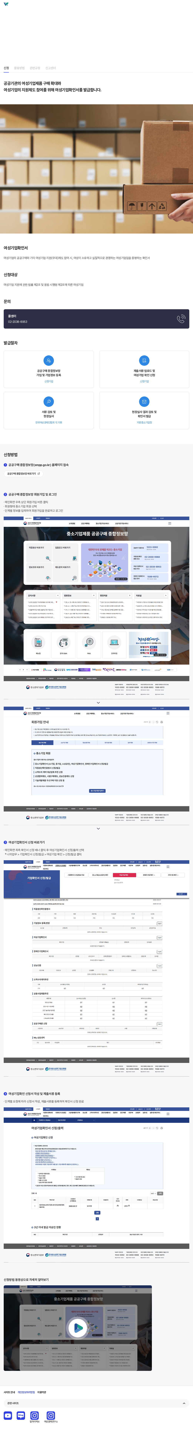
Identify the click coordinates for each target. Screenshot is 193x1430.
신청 (6, 68)
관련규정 (35, 68)
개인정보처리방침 (26, 1392)
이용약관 (41, 1392)
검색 (180, 5)
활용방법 (19, 68)
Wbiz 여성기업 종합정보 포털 (9, 5)
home (5, 18)
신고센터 (50, 68)
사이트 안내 (9, 1392)
